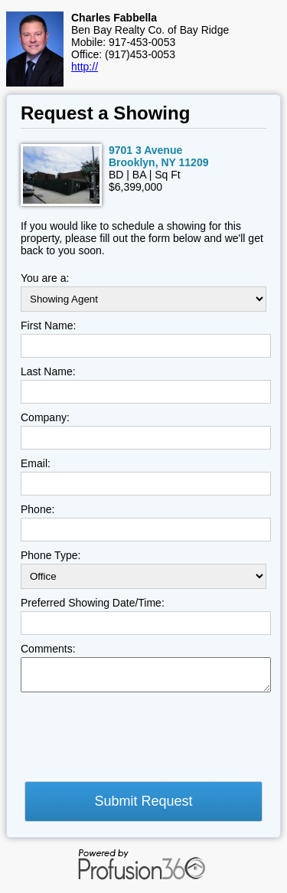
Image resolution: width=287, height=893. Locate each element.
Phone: (37, 509)
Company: (45, 417)
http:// (84, 67)
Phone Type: (50, 555)
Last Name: (48, 371)
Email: (36, 463)
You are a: (45, 278)
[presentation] (137, 741)
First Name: (48, 325)
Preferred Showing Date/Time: (93, 603)
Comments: (48, 649)
